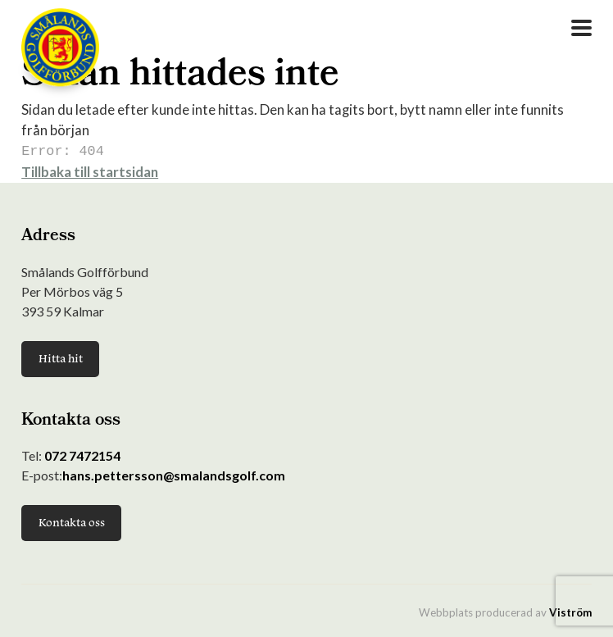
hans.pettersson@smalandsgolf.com (173, 473)
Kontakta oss (72, 520)
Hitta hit (61, 356)
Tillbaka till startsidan (89, 170)
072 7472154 (82, 454)
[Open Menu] (581, 28)
